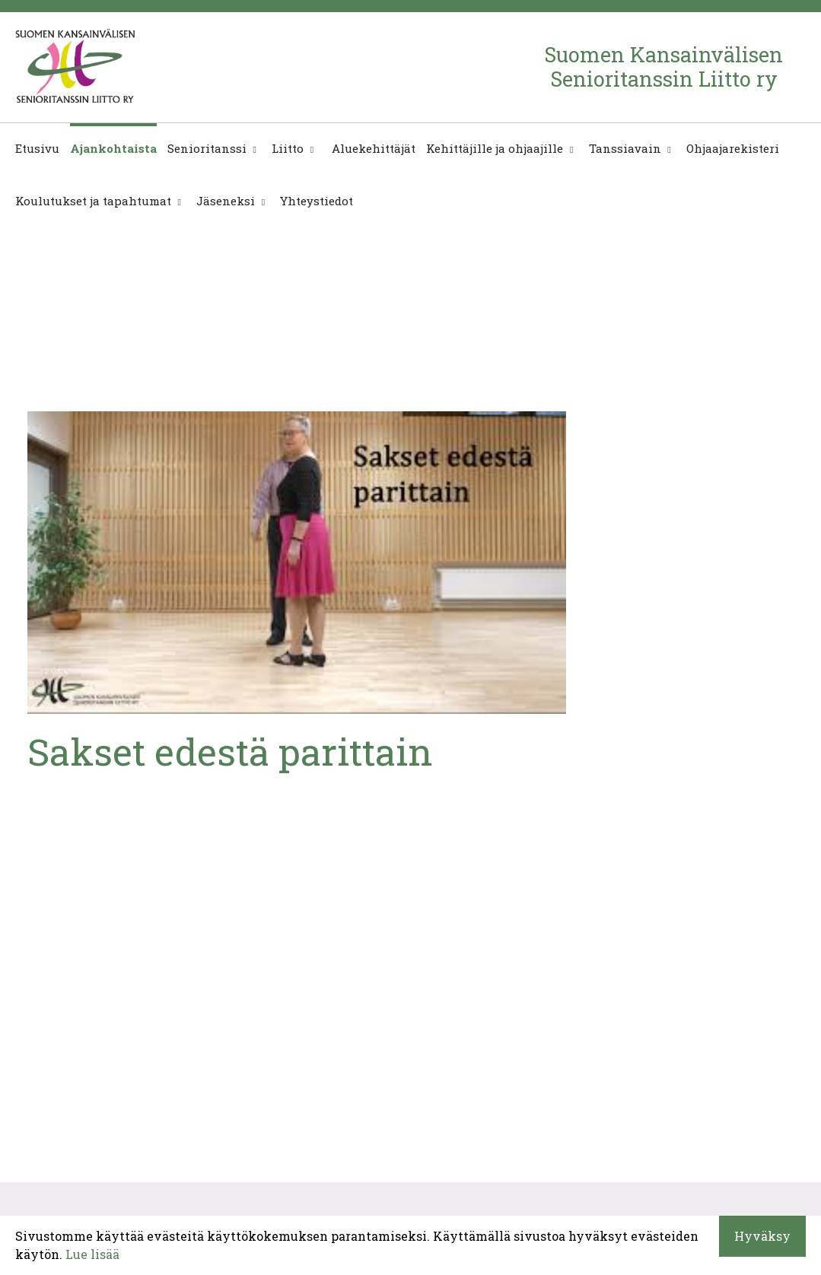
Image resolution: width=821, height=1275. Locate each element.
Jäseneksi (225, 200)
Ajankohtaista (113, 148)
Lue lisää (92, 1254)
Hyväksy (762, 1236)
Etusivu (37, 148)
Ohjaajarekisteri (732, 148)
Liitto (288, 148)
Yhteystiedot (316, 200)
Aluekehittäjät (372, 148)
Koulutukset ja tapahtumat (93, 200)
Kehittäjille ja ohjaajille (494, 148)
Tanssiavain (625, 148)
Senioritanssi (207, 148)
